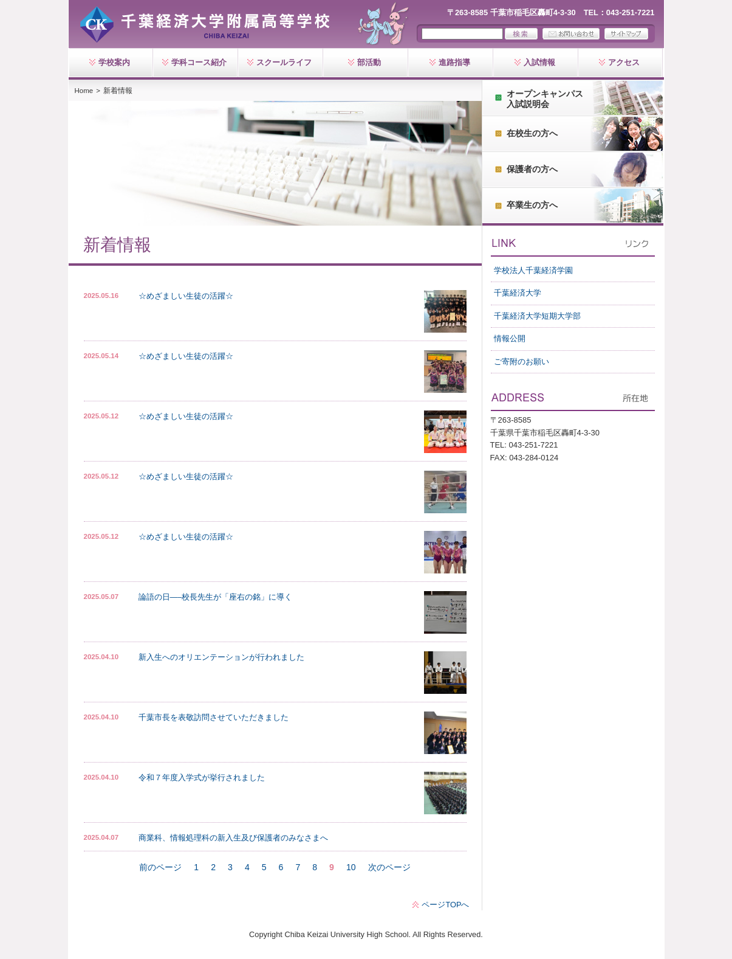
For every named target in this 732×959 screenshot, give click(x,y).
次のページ (389, 867)
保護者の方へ (532, 169)
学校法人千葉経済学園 (533, 270)
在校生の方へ (532, 133)
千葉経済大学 (517, 292)
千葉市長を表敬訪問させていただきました (214, 717)
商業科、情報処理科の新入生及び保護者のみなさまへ (233, 837)
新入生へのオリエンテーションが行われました (221, 657)
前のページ (160, 867)
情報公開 (509, 338)
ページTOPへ (445, 904)
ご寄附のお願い (521, 361)
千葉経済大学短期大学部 (537, 315)
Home (84, 90)
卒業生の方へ (532, 205)
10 (351, 867)
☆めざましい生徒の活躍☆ (186, 295)
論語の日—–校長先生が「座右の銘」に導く (216, 596)
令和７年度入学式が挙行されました (202, 777)
